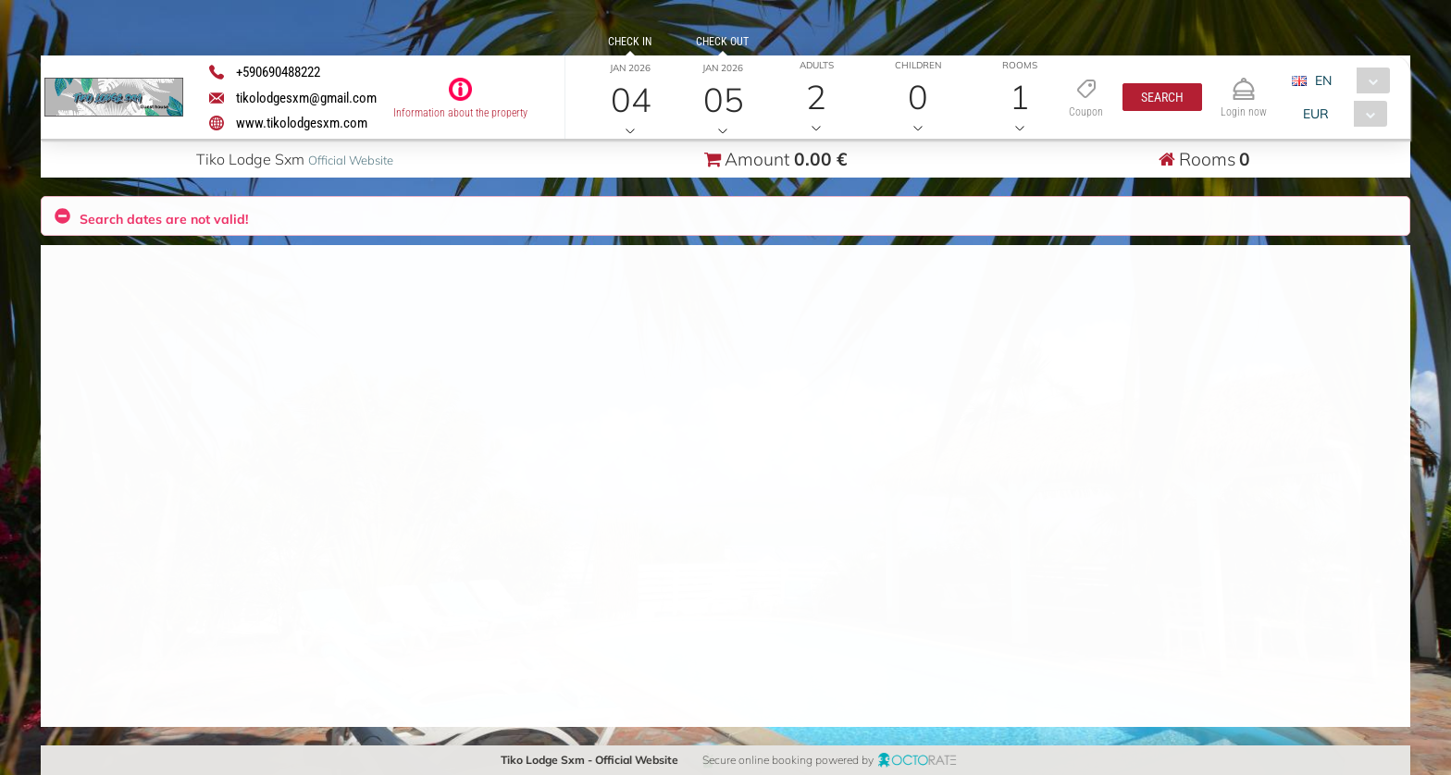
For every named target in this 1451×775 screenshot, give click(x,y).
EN (1323, 80)
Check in (629, 41)
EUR (1316, 113)
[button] (1162, 97)
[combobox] (1348, 80)
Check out (722, 41)
